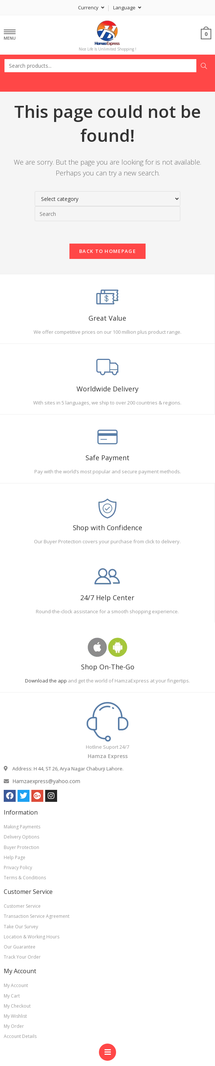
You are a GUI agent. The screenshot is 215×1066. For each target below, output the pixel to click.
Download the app (46, 680)
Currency (91, 7)
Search (204, 66)
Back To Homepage (107, 251)
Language (127, 7)
